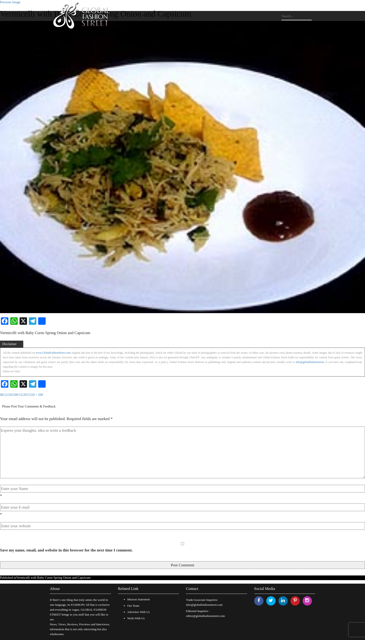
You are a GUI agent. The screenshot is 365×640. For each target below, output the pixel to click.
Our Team (133, 605)
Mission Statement (138, 599)
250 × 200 (36, 395)
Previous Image (10, 2)
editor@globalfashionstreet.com (205, 616)
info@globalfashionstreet (310, 362)
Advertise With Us (138, 612)
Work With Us (136, 618)
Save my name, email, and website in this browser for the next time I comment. (66, 550)
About (55, 588)
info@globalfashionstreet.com (204, 604)
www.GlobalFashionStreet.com (53, 352)
